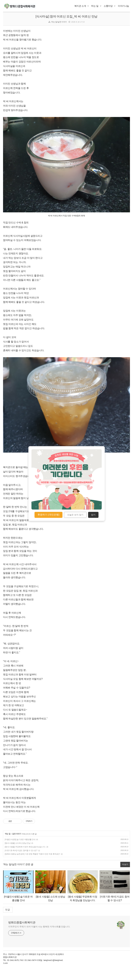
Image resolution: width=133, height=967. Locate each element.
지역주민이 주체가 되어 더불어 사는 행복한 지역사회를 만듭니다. (39, 926)
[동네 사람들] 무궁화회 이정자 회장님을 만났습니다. (25, 847)
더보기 (125, 864)
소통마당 (109, 6)
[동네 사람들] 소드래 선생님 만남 (17, 843)
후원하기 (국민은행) (48, 514)
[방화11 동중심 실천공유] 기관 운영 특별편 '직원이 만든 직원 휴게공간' (32, 854)
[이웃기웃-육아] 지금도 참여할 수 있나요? (21, 850)
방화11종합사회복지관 (21, 922)
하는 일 (96, 6)
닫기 (93, 515)
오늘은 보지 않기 (75, 515)
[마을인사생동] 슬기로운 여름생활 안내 (20, 839)
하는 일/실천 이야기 (59, 22)
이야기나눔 (123, 6)
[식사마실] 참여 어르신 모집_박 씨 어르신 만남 (66, 16)
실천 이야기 (16, 834)
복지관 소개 (81, 6)
